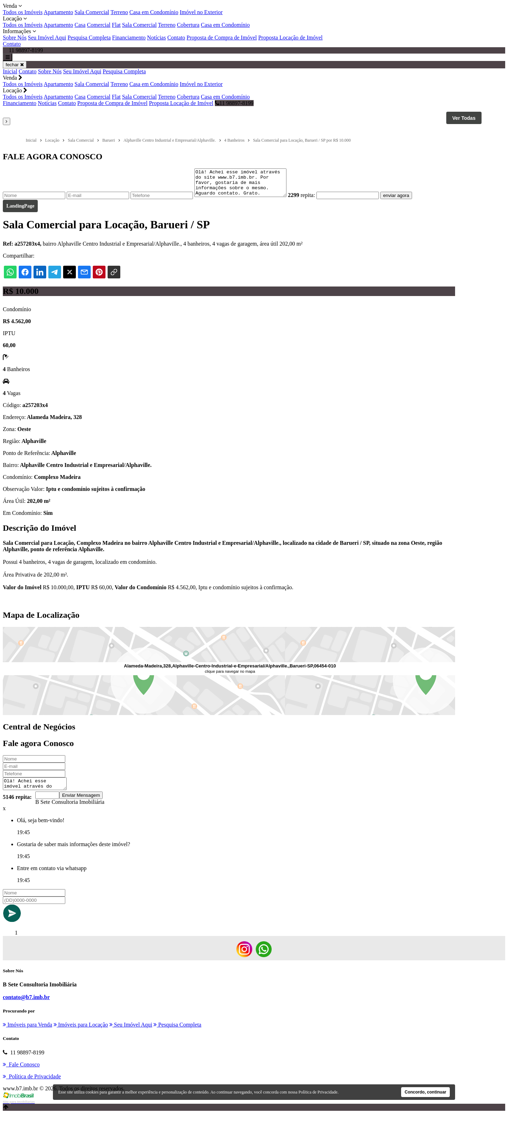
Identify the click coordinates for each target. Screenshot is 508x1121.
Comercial (98, 25)
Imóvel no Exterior (201, 12)
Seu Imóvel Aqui (47, 38)
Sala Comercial (91, 12)
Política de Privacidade (318, 1092)
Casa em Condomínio (154, 12)
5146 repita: (17, 804)
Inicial (10, 71)
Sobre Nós (14, 38)
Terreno (119, 12)
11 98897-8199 (234, 103)
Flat (116, 25)
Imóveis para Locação (81, 1032)
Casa (79, 25)
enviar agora (407, 200)
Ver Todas (464, 118)
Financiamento (129, 38)
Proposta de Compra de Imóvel (222, 38)
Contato (176, 38)
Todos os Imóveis (23, 12)
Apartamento (58, 12)
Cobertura (188, 25)
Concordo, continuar (425, 1092)
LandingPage (20, 211)
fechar (15, 64)
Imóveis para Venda (27, 1032)
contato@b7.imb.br (26, 1005)
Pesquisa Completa (89, 38)
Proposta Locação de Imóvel (290, 38)
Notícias (156, 38)
